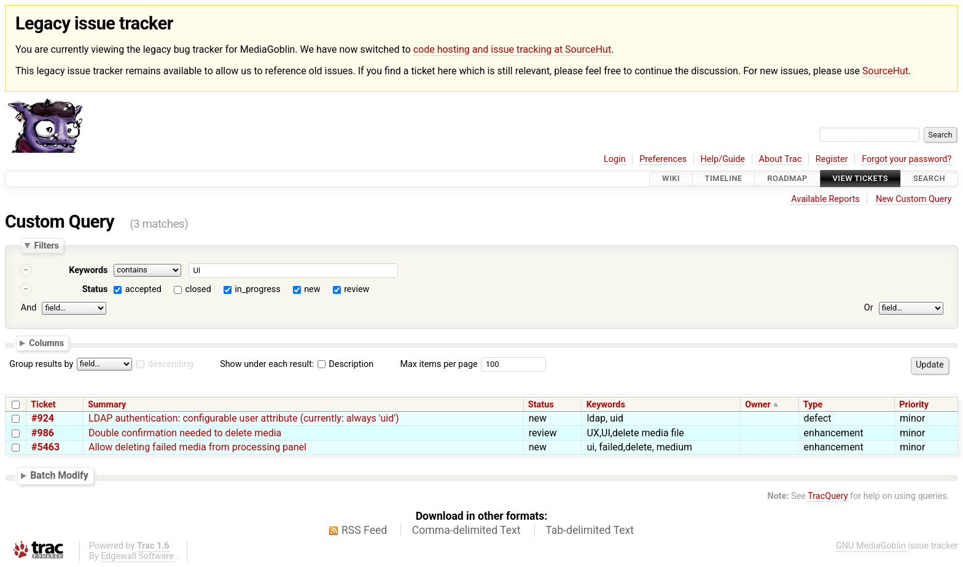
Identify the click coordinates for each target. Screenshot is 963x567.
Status (95, 289)
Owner (758, 404)
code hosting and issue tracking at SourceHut (512, 49)
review (356, 289)
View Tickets (860, 178)
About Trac (780, 159)
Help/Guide (723, 159)
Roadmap (787, 178)
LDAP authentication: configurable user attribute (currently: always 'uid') (243, 418)
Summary (107, 404)
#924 (42, 418)
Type (812, 404)
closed (198, 289)
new (312, 289)
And (28, 308)
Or (868, 308)
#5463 (45, 447)
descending (170, 364)
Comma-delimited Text (466, 530)
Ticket (43, 404)
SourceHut (885, 71)
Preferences (663, 159)
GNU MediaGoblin (871, 546)
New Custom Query (913, 199)
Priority (914, 404)
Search (929, 178)
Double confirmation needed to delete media (184, 433)
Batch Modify (59, 475)
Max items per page (438, 364)
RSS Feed (364, 530)
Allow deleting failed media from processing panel (197, 447)
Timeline (724, 178)
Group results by (41, 364)
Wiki (671, 178)
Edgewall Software (137, 556)
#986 (42, 433)
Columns (46, 343)
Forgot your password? (906, 159)
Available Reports (825, 199)
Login (615, 159)
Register (832, 159)
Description (345, 364)
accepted (143, 289)
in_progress (257, 289)
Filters (46, 245)
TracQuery (828, 496)
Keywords (88, 270)
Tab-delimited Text (589, 530)
